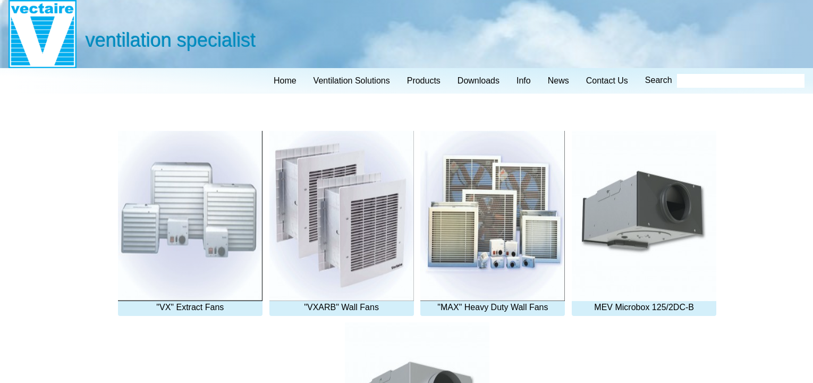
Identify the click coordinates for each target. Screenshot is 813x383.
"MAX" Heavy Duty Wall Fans (492, 221)
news (558, 80)
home (285, 80)
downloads (478, 80)
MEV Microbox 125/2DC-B (644, 221)
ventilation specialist (170, 40)
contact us (607, 80)
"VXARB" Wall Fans (341, 221)
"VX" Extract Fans (190, 221)
